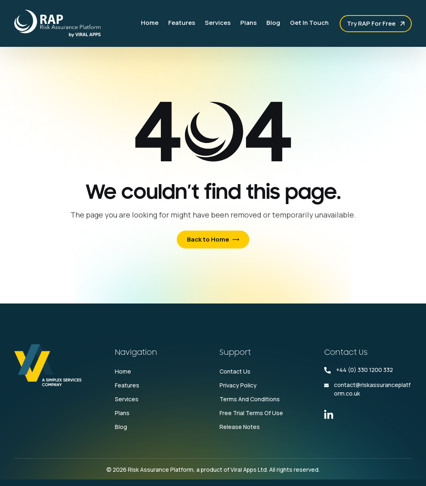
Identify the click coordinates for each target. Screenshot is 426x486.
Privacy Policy (238, 385)
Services (218, 22)
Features (181, 22)
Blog (273, 22)
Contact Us (235, 371)
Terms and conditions (250, 399)
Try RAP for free (371, 23)
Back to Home (208, 239)
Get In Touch (309, 22)
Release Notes (240, 427)
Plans (248, 22)
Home (149, 22)
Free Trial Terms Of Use (251, 413)
